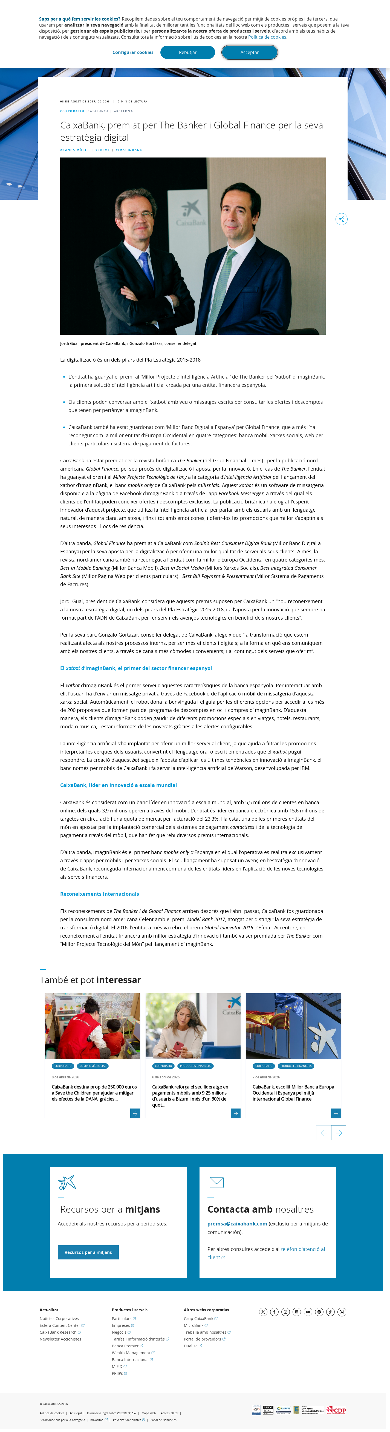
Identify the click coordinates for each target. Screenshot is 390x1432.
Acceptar (250, 52)
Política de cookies (267, 37)
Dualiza (193, 1345)
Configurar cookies (133, 52)
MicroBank (196, 1325)
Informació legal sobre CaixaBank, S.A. (112, 1413)
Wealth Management (133, 1352)
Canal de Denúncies (164, 1420)
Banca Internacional (132, 1359)
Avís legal (76, 1413)
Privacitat (99, 1420)
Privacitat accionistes (129, 1420)
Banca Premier (127, 1345)
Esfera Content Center (62, 1325)
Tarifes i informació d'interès (140, 1339)
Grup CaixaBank (201, 1318)
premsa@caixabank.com (237, 1223)
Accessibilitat (169, 1413)
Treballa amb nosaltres (207, 1332)
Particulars (124, 1318)
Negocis (121, 1332)
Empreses (123, 1325)
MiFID (119, 1366)
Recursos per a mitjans (88, 1252)
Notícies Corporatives (59, 1318)
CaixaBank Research (60, 1332)
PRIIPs (119, 1373)
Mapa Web (149, 1413)
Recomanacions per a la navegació (62, 1420)
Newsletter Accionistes (60, 1339)
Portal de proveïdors (205, 1339)
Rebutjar (188, 52)
